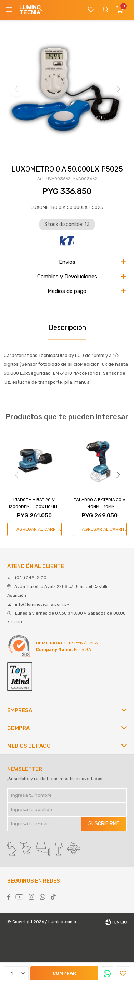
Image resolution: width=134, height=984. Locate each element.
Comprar (64, 973)
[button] (118, 475)
